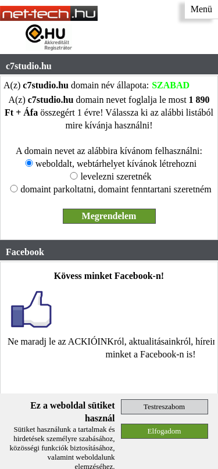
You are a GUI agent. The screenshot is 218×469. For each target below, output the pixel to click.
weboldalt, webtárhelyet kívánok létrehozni (115, 164)
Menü (201, 9)
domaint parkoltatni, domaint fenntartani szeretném (115, 189)
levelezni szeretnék (115, 176)
